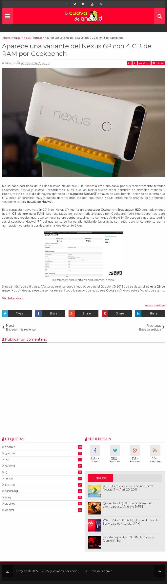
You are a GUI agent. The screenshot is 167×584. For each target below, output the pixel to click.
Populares (100, 478)
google (10, 453)
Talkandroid (15, 298)
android (10, 447)
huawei (10, 466)
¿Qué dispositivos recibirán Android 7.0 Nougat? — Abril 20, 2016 (129, 487)
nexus (149, 305)
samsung (11, 491)
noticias (159, 305)
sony (8, 497)
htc (7, 459)
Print (144, 63)
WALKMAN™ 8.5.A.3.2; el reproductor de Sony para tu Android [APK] (130, 521)
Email (158, 63)
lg (6, 472)
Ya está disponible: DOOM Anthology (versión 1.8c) (128, 538)
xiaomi (9, 510)
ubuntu (10, 503)
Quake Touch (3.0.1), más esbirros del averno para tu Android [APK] (128, 504)
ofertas (10, 485)
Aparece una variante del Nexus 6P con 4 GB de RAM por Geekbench (76, 49)
